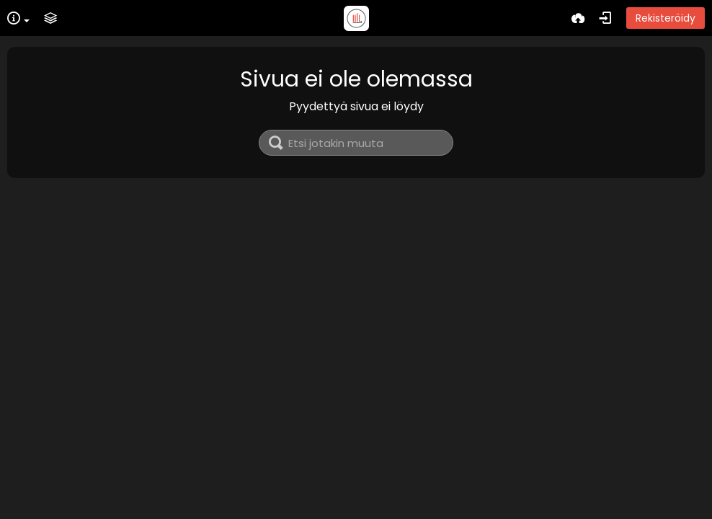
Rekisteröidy (665, 18)
